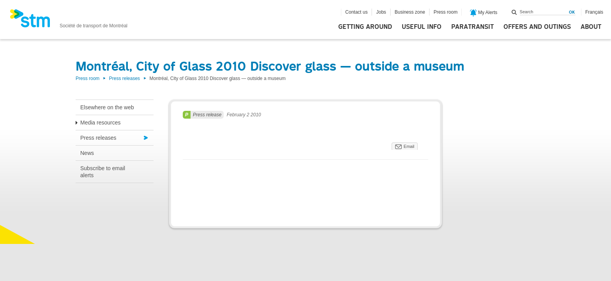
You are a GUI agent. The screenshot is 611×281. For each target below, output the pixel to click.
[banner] (68, 20)
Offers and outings (537, 26)
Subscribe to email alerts (102, 171)
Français (594, 12)
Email (409, 146)
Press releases (124, 78)
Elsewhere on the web (107, 107)
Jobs (381, 12)
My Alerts (484, 12)
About (591, 26)
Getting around (365, 26)
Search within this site (514, 12)
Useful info (421, 26)
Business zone (410, 12)
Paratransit (472, 26)
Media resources (100, 122)
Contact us (356, 12)
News (87, 153)
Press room (445, 12)
